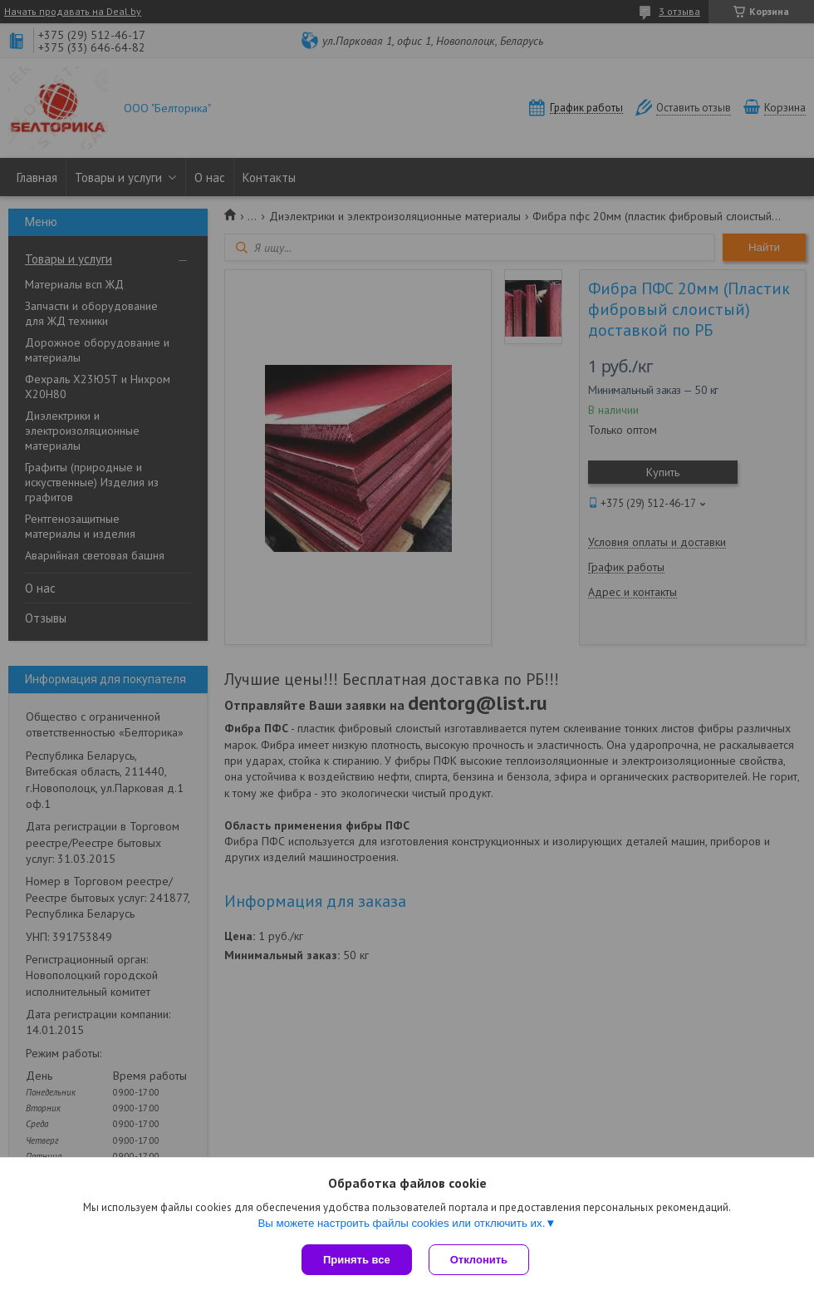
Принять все (356, 1259)
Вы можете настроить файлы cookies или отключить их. (401, 1223)
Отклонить (479, 1259)
